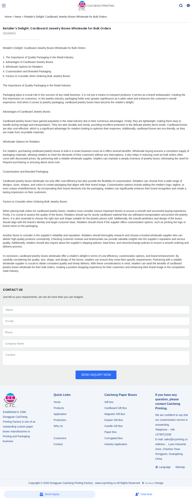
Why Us (58, 426)
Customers (60, 438)
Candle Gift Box (113, 426)
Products (59, 408)
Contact (58, 444)
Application (60, 414)
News (18, 16)
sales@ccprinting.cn (176, 439)
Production (60, 420)
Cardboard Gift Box (115, 408)
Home (8, 16)
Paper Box (110, 431)
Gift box (108, 402)
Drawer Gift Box (113, 420)
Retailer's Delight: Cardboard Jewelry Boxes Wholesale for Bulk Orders (65, 16)
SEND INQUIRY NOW (96, 374)
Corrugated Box (113, 438)
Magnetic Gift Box (114, 414)
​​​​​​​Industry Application (115, 444)
